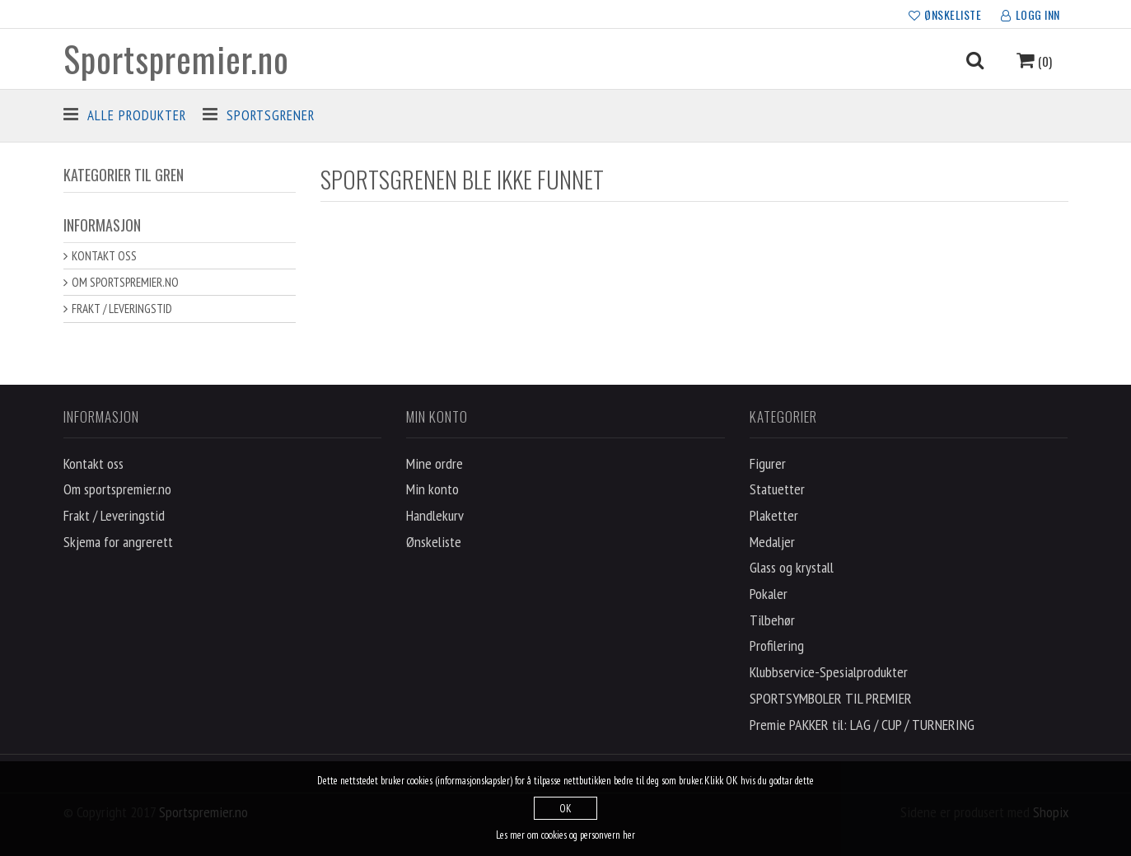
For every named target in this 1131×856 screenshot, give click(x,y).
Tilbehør (772, 619)
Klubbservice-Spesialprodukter (829, 671)
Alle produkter (136, 115)
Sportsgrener (271, 115)
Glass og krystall (792, 567)
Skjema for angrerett (118, 541)
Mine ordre (434, 463)
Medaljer (772, 541)
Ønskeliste (433, 541)
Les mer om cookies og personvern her (565, 835)
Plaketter (774, 515)
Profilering (777, 645)
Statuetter (777, 488)
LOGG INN (1030, 15)
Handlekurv (435, 515)
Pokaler (768, 593)
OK (565, 809)
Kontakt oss (104, 256)
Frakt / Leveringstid (122, 308)
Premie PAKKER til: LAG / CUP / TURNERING (862, 724)
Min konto (432, 488)
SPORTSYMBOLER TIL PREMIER (831, 698)
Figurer (768, 463)
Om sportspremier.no (125, 282)
